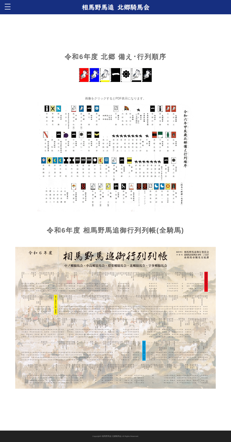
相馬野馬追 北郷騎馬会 (112, 436)
